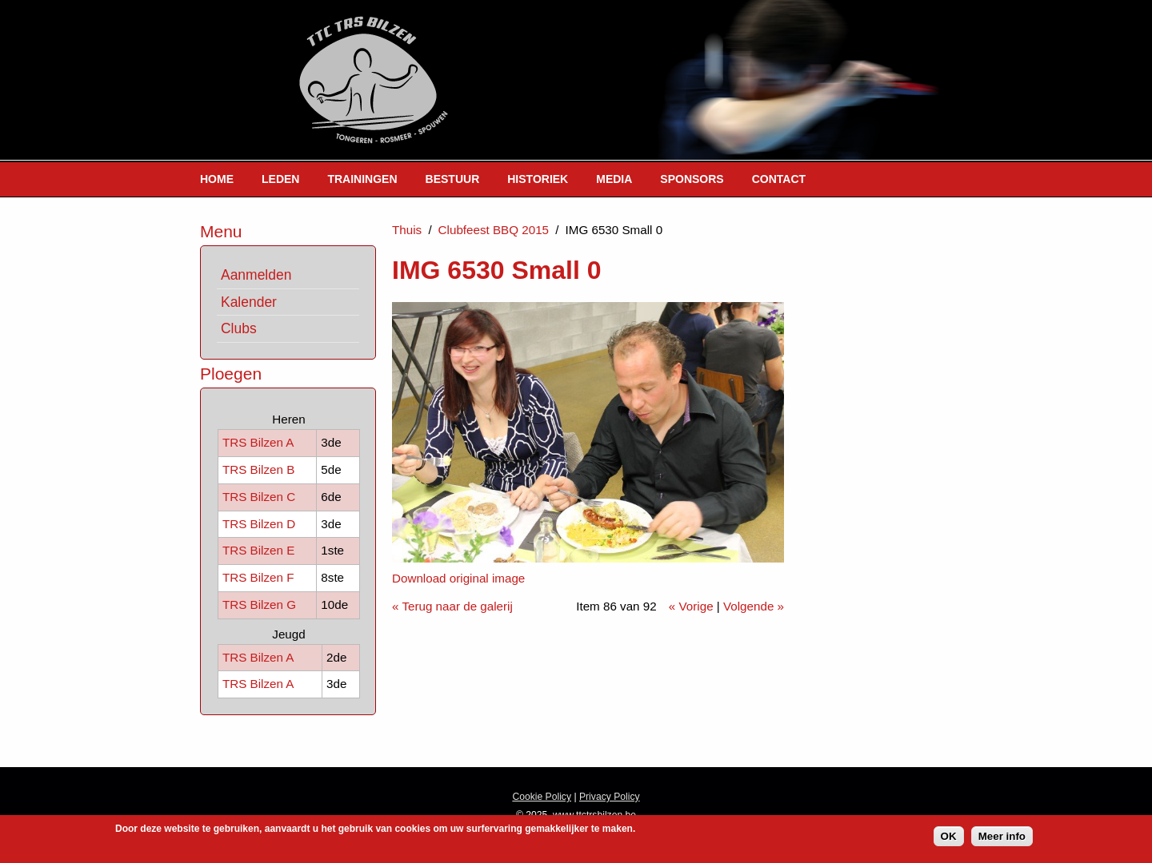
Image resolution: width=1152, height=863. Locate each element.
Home (217, 179)
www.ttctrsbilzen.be (594, 815)
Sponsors (691, 179)
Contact (779, 179)
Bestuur (453, 179)
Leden (280, 179)
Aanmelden (256, 275)
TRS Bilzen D (258, 524)
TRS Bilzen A (258, 442)
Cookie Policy (541, 796)
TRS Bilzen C (258, 496)
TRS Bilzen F (258, 577)
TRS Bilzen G (259, 604)
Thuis (407, 230)
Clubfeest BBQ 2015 (493, 230)
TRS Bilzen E (258, 550)
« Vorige (691, 606)
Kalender (249, 302)
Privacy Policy (609, 796)
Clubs (239, 328)
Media (614, 179)
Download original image (458, 578)
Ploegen (231, 373)
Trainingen (362, 179)
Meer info (1002, 839)
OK (949, 839)
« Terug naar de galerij (452, 606)
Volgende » (753, 606)
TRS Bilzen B (258, 469)
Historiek (537, 179)
